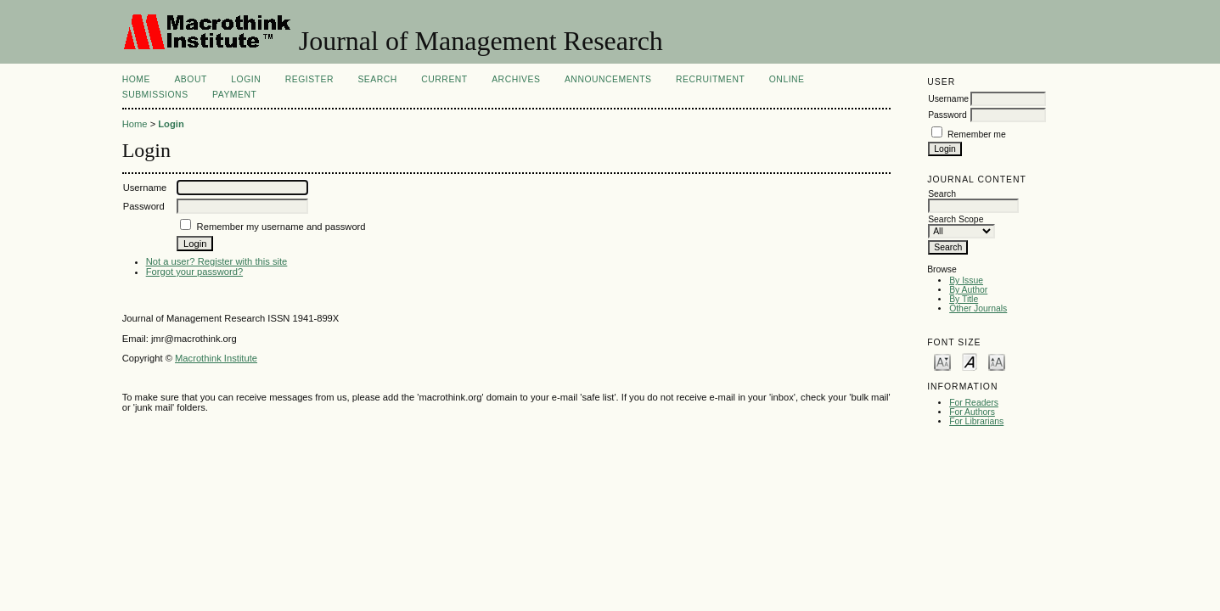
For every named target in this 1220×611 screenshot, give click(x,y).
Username (948, 99)
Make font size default (969, 361)
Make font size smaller (942, 361)
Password (947, 115)
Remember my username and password (281, 226)
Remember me (976, 134)
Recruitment (710, 79)
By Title (963, 299)
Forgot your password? (194, 271)
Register (309, 79)
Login (246, 79)
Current (444, 79)
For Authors (972, 412)
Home (136, 79)
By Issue (966, 280)
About (190, 79)
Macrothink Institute (216, 358)
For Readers (973, 402)
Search (376, 79)
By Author (968, 289)
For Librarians (976, 421)
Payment (234, 94)
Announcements (608, 79)
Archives (516, 79)
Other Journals (978, 308)
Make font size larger (996, 361)
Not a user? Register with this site (217, 261)
